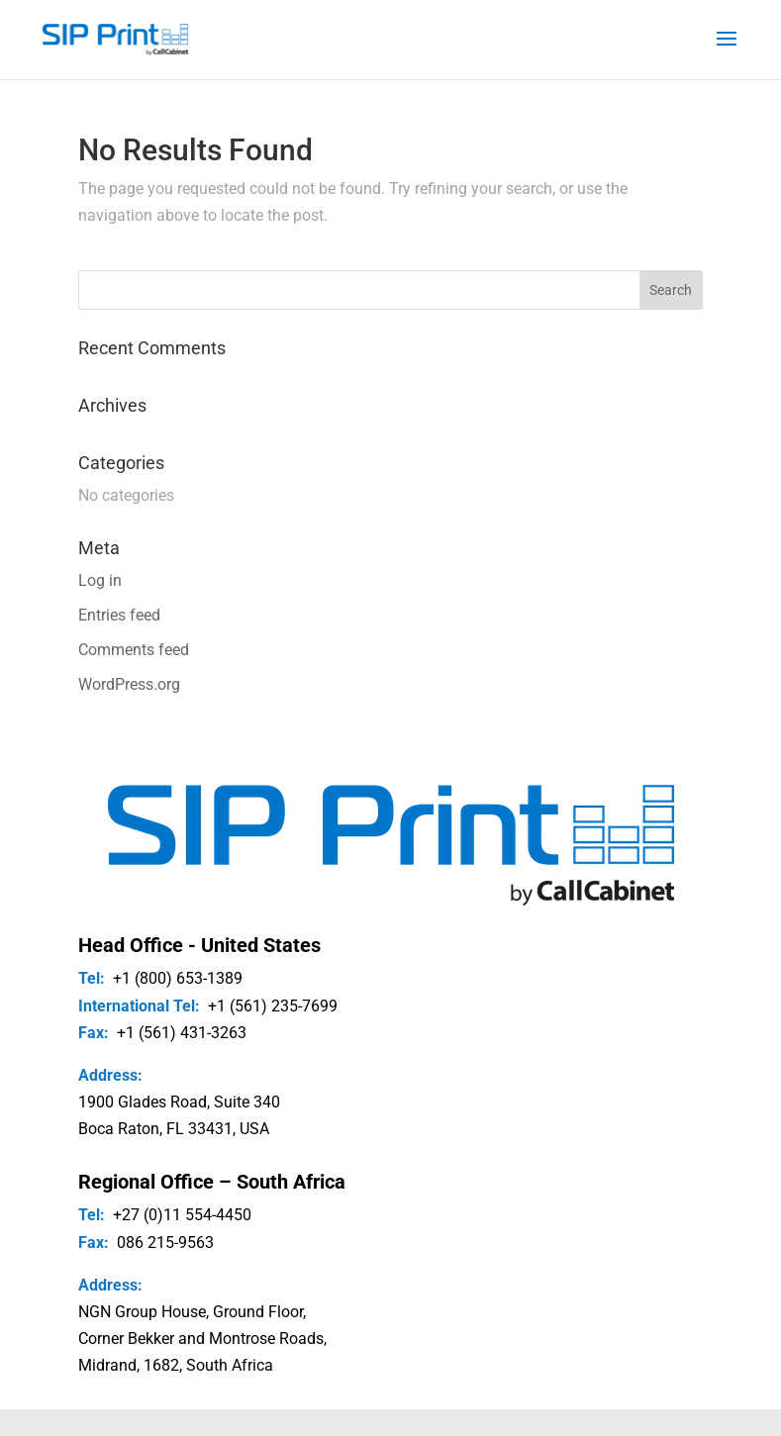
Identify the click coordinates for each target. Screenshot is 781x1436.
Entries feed (119, 615)
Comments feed (133, 649)
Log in (100, 580)
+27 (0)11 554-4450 (182, 1214)
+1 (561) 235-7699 (273, 1006)
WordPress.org (129, 684)
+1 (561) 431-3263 (181, 1032)
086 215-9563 (165, 1242)
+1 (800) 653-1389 (178, 978)
